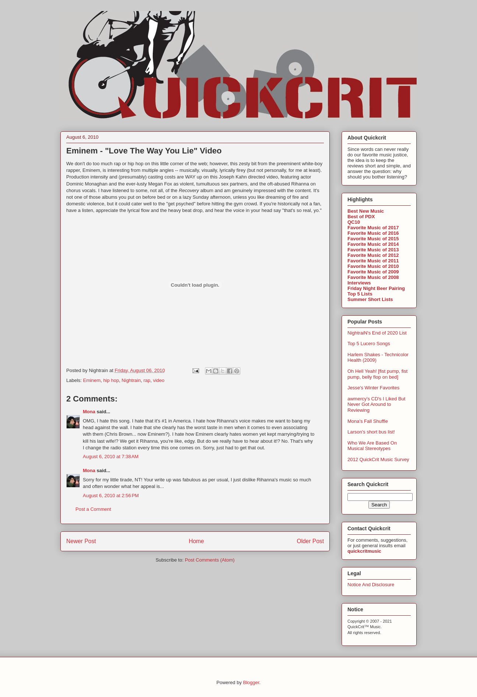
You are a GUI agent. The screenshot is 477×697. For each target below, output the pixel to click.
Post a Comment (93, 509)
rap (147, 380)
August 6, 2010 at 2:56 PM (111, 495)
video (159, 380)
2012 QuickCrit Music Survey (378, 459)
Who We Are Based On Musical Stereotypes (372, 446)
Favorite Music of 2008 (373, 277)
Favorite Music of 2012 (373, 255)
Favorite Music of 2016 (373, 233)
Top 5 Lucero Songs (368, 343)
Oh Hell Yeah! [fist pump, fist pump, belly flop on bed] (377, 374)
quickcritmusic (364, 551)
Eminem (92, 380)
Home (196, 541)
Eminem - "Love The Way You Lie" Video (144, 150)
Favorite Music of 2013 (373, 249)
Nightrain (131, 380)
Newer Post (81, 541)
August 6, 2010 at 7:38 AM (110, 456)
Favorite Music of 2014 (373, 244)
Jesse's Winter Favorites (373, 387)
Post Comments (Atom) (209, 560)
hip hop (111, 380)
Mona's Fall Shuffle (367, 421)
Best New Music (365, 211)
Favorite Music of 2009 (373, 272)
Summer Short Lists (370, 299)
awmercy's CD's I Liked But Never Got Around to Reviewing (376, 404)
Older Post (310, 541)
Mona (89, 411)
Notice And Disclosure (370, 584)
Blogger (251, 682)
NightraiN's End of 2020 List (377, 333)
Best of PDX (361, 216)
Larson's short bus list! (371, 432)
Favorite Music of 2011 (373, 260)
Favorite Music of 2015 (373, 238)
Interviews (359, 283)
